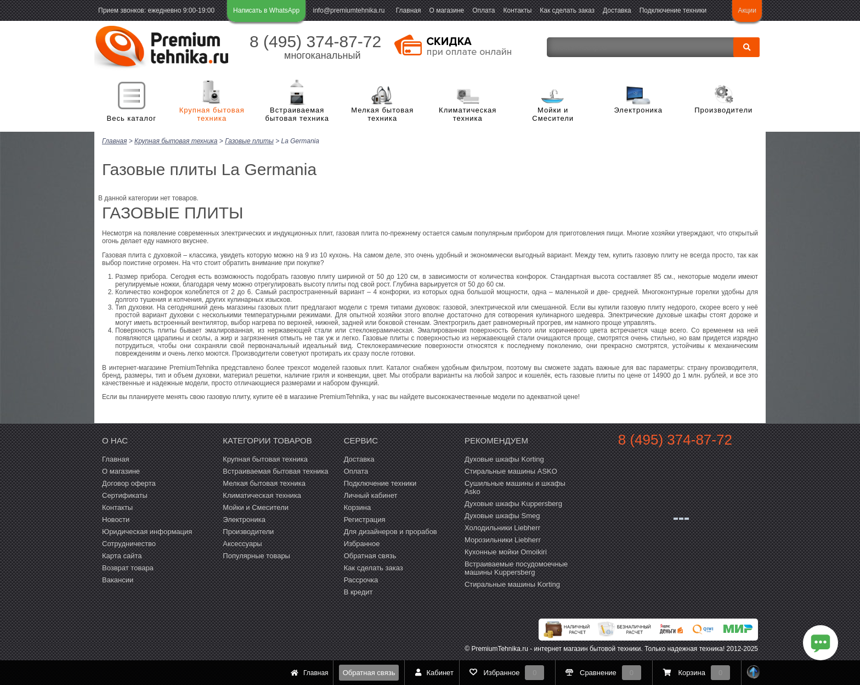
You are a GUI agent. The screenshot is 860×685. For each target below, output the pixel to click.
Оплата (483, 10)
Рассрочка (361, 579)
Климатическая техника (467, 114)
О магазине (446, 10)
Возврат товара (128, 567)
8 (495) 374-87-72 (315, 41)
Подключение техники (673, 10)
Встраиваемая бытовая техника (297, 114)
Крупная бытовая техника (212, 114)
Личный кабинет (371, 495)
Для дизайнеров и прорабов (390, 531)
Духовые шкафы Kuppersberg (513, 503)
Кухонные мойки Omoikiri (506, 551)
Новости (115, 519)
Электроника (638, 110)
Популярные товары (256, 555)
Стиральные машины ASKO (511, 471)
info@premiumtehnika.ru (349, 10)
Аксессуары (242, 543)
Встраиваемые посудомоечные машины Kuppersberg (516, 567)
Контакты (517, 10)
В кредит (358, 591)
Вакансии (117, 579)
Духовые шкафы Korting (504, 458)
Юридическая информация (147, 531)
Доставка (617, 10)
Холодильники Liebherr (502, 527)
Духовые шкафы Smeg (502, 515)
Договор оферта (129, 483)
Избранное (362, 543)
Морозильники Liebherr (503, 539)
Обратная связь (369, 673)
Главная (408, 10)
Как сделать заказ (567, 10)
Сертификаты (125, 495)
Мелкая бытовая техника (382, 114)
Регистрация (365, 519)
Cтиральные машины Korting (512, 584)
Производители (723, 110)
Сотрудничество (129, 543)
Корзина (357, 507)
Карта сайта (122, 555)
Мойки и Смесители (553, 114)
